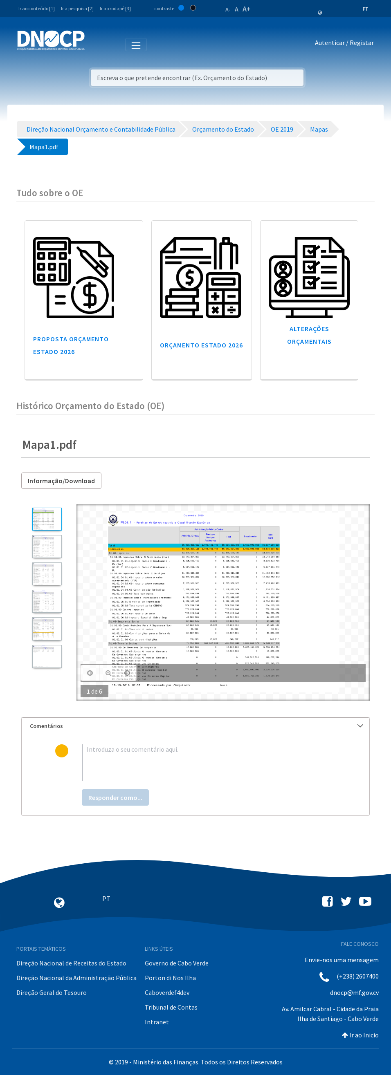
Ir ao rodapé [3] (115, 8)
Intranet (157, 1022)
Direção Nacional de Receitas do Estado (71, 963)
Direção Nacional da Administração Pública (76, 978)
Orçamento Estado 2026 (201, 345)
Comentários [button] (196, 726)
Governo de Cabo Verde (177, 963)
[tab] (195, 726)
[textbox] (209, 762)
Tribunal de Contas (171, 1007)
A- (228, 9)
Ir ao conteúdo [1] (36, 8)
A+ (247, 8)
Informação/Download (61, 481)
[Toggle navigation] (95, 44)
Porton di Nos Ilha (170, 978)
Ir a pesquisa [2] (77, 8)
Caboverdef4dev (167, 992)
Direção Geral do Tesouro (51, 992)
